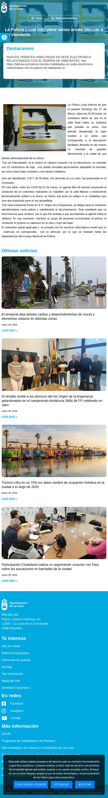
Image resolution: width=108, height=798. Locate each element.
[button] (4, 37)
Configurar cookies (30, 784)
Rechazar (61, 784)
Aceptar (84, 784)
